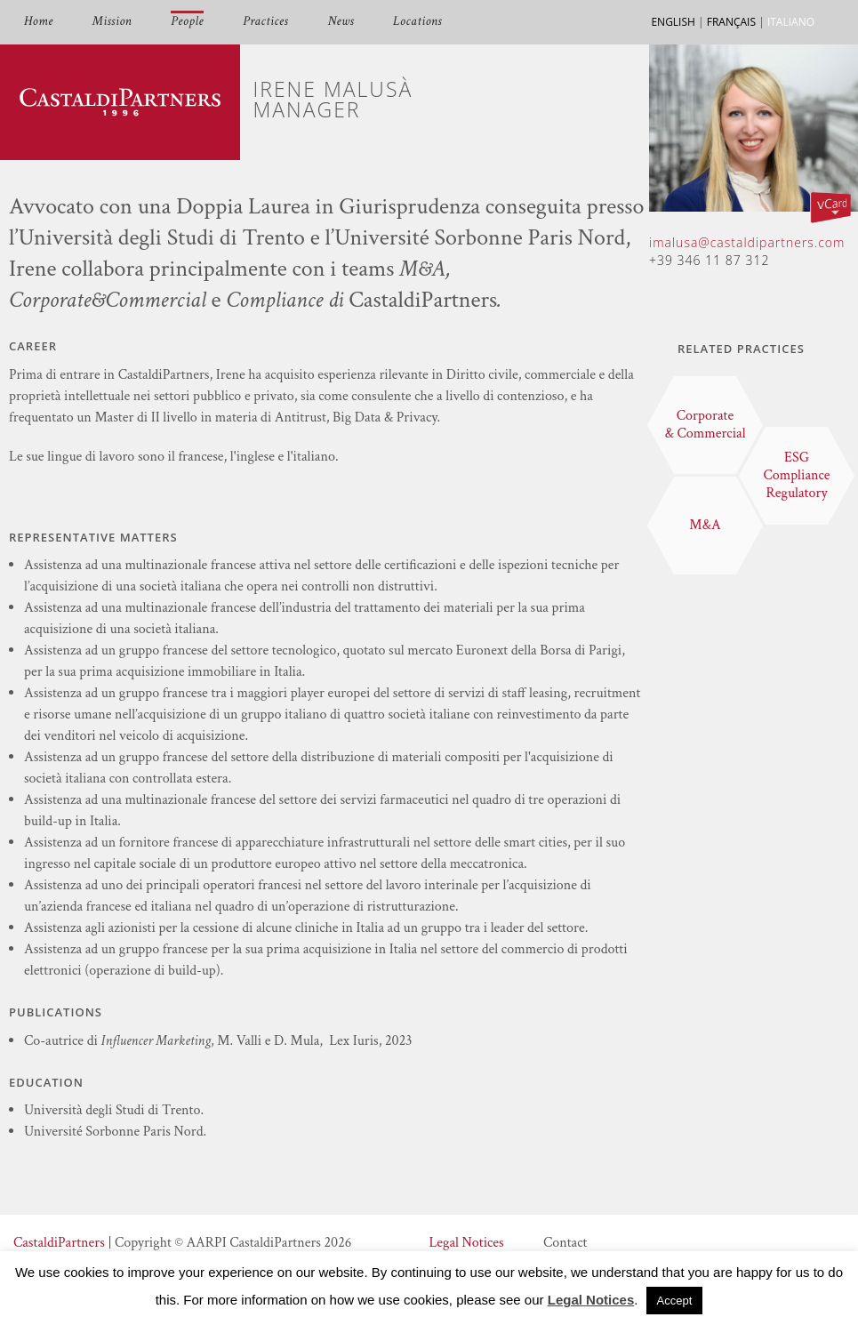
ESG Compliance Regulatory (796, 475)
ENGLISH (672, 21)
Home (38, 21)
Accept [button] (675, 1300)
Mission (112, 21)
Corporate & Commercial (704, 424)
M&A (704, 525)
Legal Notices (466, 1242)
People (187, 21)
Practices (265, 21)
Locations (417, 21)
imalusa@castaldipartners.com (747, 242)
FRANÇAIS (731, 21)
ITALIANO (790, 21)
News (340, 21)
